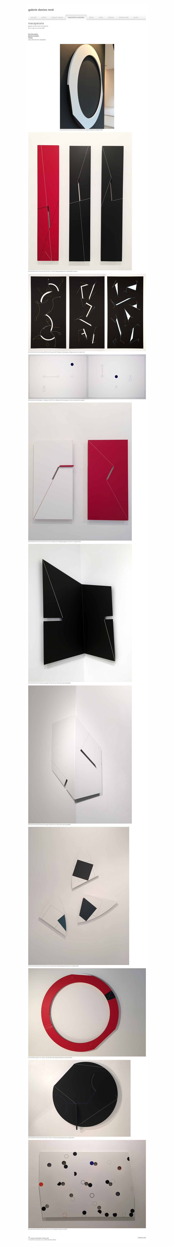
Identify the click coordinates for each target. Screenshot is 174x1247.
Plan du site (45, 1238)
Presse (30, 37)
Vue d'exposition (33, 34)
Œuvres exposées (33, 36)
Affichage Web (142, 1237)
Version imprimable (35, 1238)
